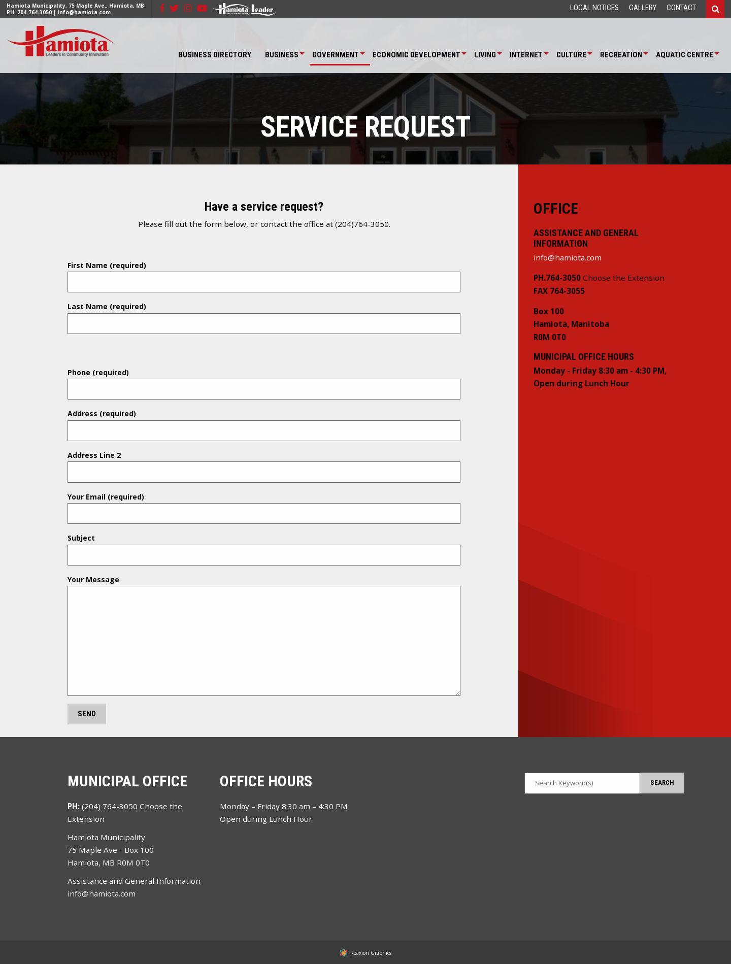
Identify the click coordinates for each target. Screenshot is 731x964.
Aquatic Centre (684, 54)
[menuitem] (594, 8)
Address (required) (264, 425)
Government (335, 54)
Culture (571, 54)
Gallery (642, 8)
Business (281, 54)
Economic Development (416, 54)
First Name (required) (264, 276)
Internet (526, 54)
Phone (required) (264, 384)
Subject (264, 549)
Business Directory (214, 54)
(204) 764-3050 (110, 806)
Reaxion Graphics (370, 952)
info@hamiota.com (84, 12)
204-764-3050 (34, 12)
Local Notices (594, 8)
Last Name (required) (264, 318)
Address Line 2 (264, 466)
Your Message (264, 635)
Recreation (621, 54)
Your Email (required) (264, 508)
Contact (681, 8)
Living (485, 54)
